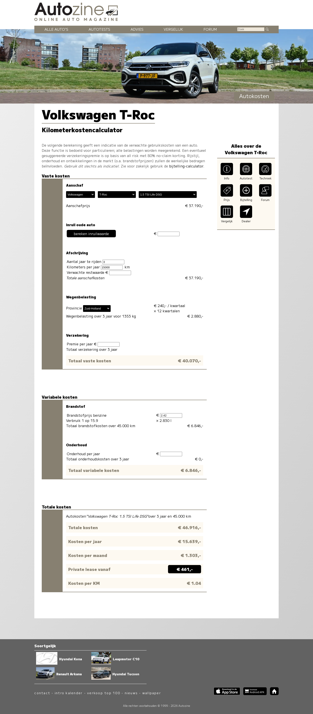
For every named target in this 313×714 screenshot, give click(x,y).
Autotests (99, 29)
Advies (137, 29)
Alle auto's (56, 29)
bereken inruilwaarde (91, 233)
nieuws (131, 693)
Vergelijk (173, 29)
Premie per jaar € (93, 344)
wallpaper (151, 693)
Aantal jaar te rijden (95, 261)
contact (42, 693)
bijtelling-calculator (186, 166)
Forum (210, 29)
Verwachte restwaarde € (99, 272)
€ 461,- (184, 569)
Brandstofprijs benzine (87, 415)
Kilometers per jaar (95, 267)
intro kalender (69, 693)
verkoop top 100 (103, 693)
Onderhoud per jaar (83, 453)
